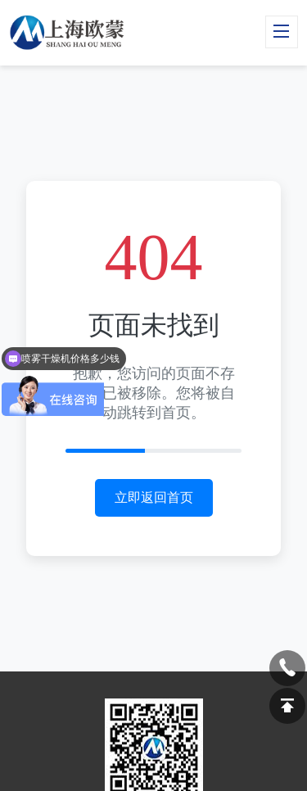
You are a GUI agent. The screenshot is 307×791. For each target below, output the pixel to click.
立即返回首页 (154, 497)
